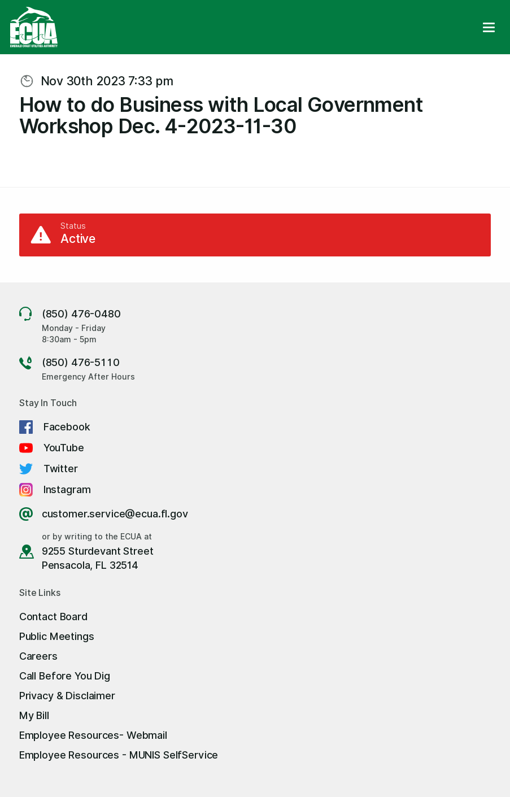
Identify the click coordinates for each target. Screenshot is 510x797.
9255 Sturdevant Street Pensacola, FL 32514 (98, 558)
